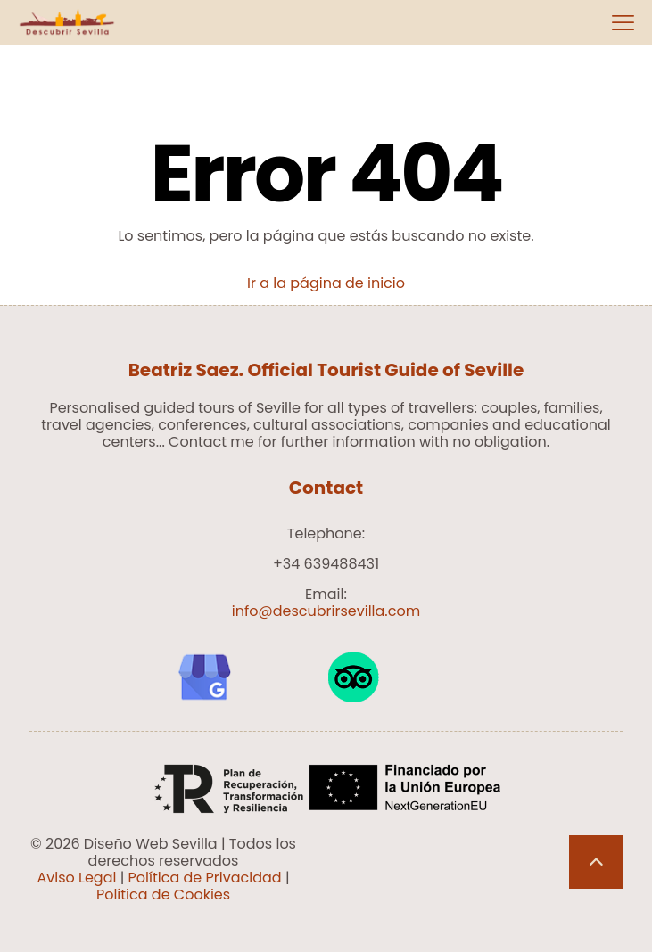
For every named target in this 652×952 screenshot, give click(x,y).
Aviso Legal (76, 877)
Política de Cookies (163, 894)
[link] (204, 677)
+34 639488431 (326, 564)
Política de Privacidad (205, 877)
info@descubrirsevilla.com (326, 611)
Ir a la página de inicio (326, 283)
